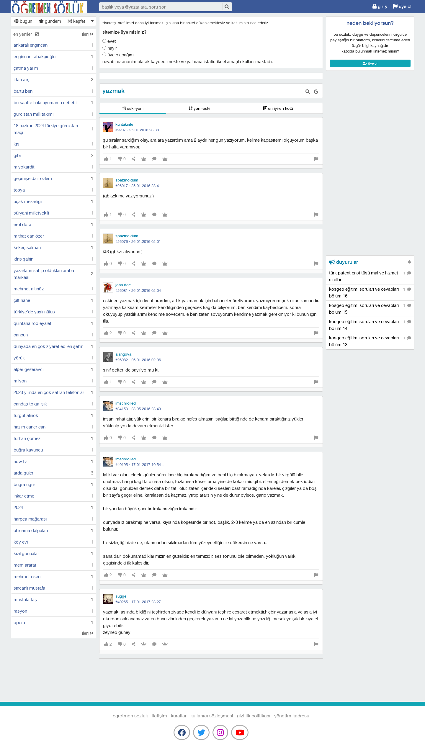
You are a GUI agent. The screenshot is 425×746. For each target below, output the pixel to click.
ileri (88, 34)
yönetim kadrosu (291, 715)
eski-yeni (132, 108)
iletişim (159, 715)
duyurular (343, 262)
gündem (50, 21)
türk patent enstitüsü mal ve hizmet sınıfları (370, 276)
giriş (379, 6)
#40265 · (138, 601)
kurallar (179, 715)
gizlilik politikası (253, 715)
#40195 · (139, 464)
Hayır (109, 47)
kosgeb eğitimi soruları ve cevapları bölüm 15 (370, 308)
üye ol (402, 6)
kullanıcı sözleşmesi (211, 715)
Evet (109, 41)
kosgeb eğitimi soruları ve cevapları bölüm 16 (370, 292)
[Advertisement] (370, 97)
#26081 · (139, 290)
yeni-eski (199, 108)
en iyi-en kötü (278, 108)
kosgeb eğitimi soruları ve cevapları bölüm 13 (370, 341)
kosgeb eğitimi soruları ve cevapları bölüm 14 (370, 324)
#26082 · (138, 359)
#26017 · (138, 185)
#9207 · (137, 129)
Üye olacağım (118, 54)
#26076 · (138, 241)
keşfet (76, 21)
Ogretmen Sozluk (49, 7)
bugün (23, 21)
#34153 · (138, 408)
